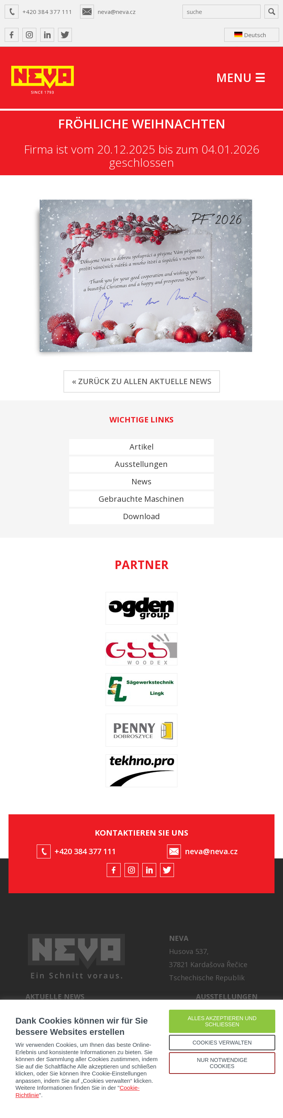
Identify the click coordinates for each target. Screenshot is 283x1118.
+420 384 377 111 (47, 11)
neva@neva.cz (117, 11)
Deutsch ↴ (250, 36)
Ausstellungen (141, 464)
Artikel (141, 446)
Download (141, 516)
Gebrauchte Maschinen (141, 499)
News (141, 481)
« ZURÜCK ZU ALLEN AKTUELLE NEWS (141, 381)
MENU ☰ (240, 77)
